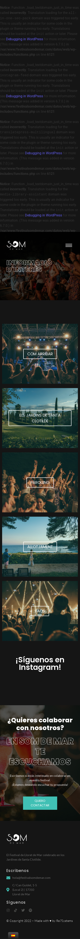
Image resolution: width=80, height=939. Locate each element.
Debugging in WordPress (24, 39)
